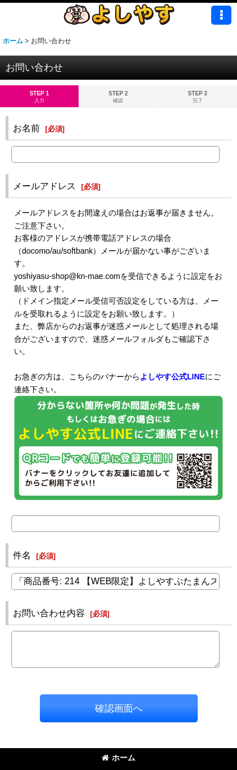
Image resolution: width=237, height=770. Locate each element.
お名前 (26, 128)
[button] (221, 15)
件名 (22, 555)
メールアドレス (44, 186)
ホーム (118, 757)
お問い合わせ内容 (49, 613)
